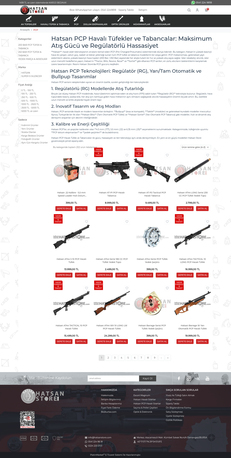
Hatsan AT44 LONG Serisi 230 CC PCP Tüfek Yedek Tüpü (192, 194)
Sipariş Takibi (172, 403)
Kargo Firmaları (174, 399)
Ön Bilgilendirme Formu (178, 407)
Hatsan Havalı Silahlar (144, 399)
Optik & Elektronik (142, 412)
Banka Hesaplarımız (111, 403)
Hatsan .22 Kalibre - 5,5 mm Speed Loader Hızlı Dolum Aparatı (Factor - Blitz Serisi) (71, 194)
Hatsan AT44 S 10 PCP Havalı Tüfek (71, 260)
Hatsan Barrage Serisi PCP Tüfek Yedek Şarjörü (152, 327)
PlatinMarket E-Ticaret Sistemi (106, 455)
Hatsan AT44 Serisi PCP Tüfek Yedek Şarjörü (152, 260)
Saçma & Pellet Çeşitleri (145, 407)
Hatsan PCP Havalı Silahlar (147, 403)
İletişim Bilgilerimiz (111, 399)
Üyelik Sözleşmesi (175, 416)
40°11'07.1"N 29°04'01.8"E (149, 441)
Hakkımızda (107, 395)
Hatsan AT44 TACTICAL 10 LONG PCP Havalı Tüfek (192, 260)
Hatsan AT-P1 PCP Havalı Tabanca (111, 194)
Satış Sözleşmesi (174, 412)
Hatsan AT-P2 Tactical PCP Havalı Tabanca (152, 194)
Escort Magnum (141, 395)
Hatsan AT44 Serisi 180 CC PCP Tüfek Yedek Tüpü (112, 260)
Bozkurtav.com (109, 412)
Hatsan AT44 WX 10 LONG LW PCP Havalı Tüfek (111, 327)
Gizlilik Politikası (174, 420)
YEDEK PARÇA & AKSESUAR (32, 59)
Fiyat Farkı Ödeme (110, 407)
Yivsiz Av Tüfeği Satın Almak (180, 395)
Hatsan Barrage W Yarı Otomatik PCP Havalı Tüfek (192, 327)
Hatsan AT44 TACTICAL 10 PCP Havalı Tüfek (71, 327)
